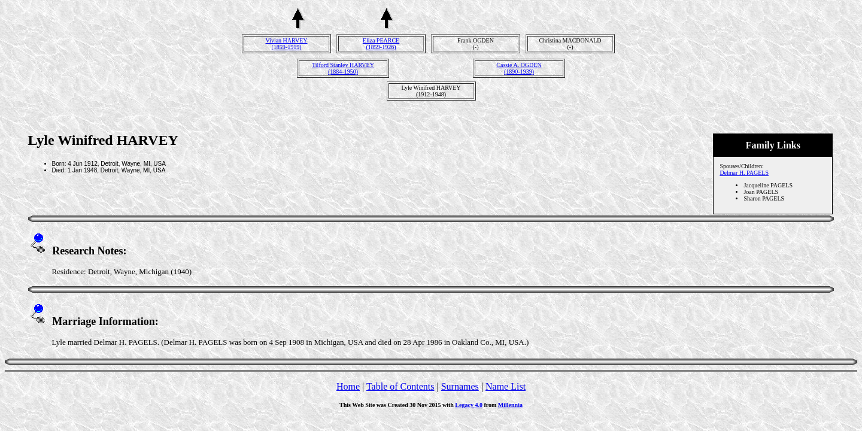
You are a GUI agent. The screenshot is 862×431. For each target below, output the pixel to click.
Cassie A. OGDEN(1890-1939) (518, 68)
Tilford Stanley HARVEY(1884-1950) (343, 68)
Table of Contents (400, 386)
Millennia (510, 405)
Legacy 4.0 (468, 405)
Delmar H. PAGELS (744, 172)
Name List (505, 386)
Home (348, 386)
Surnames (460, 386)
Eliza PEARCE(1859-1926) (381, 43)
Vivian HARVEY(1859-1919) (287, 43)
